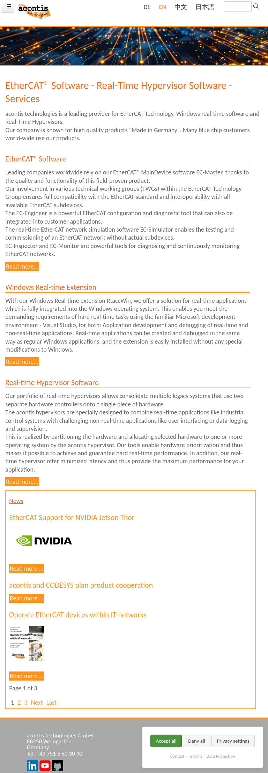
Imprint (195, 756)
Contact (177, 756)
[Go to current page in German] (147, 7)
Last (51, 702)
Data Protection (220, 756)
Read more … (27, 568)
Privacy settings (233, 741)
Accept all (166, 741)
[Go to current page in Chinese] (180, 7)
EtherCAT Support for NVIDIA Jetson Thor (71, 517)
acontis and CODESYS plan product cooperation (81, 585)
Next (37, 702)
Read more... (22, 266)
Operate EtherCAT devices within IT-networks (77, 615)
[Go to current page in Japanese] (204, 7)
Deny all (196, 741)
